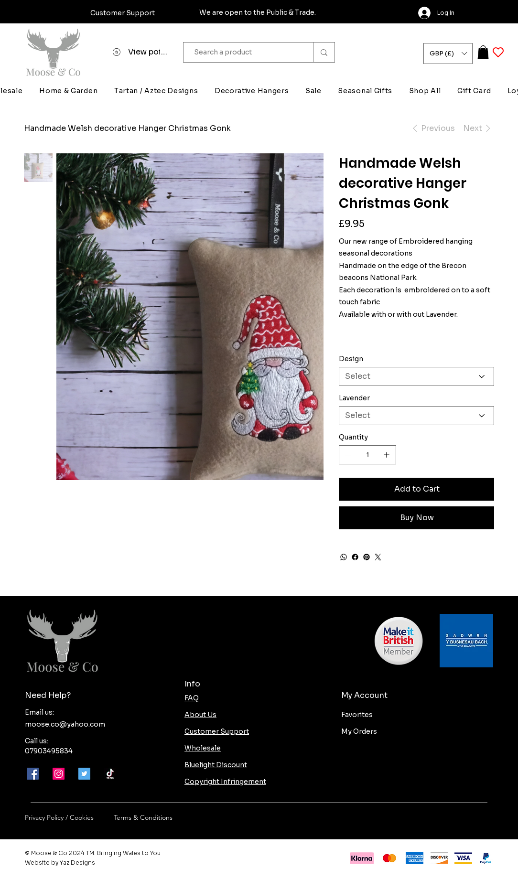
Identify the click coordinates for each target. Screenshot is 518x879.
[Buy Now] (416, 517)
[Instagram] (59, 774)
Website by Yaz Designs (60, 862)
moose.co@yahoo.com (65, 724)
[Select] (416, 376)
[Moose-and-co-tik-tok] (110, 774)
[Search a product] (243, 52)
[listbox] (448, 53)
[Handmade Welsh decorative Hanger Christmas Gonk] (127, 128)
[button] (448, 53)
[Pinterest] (366, 557)
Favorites (357, 714)
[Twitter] (378, 557)
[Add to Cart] (416, 489)
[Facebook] (355, 557)
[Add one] (386, 454)
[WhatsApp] (343, 557)
